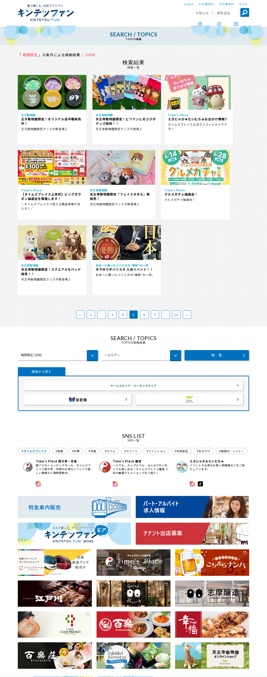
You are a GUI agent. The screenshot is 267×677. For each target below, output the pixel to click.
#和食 (59, 375)
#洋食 (92, 375)
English (189, 4)
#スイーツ (131, 375)
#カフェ (110, 375)
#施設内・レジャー (231, 375)
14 (176, 237)
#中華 (76, 375)
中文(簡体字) (206, 4)
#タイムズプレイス (34, 375)
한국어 (243, 4)
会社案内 (133, 670)
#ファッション (156, 375)
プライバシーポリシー (160, 670)
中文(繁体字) (227, 4)
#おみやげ (203, 375)
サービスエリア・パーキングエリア (133, 309)
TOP (21, 658)
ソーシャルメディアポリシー (201, 670)
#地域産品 (181, 375)
